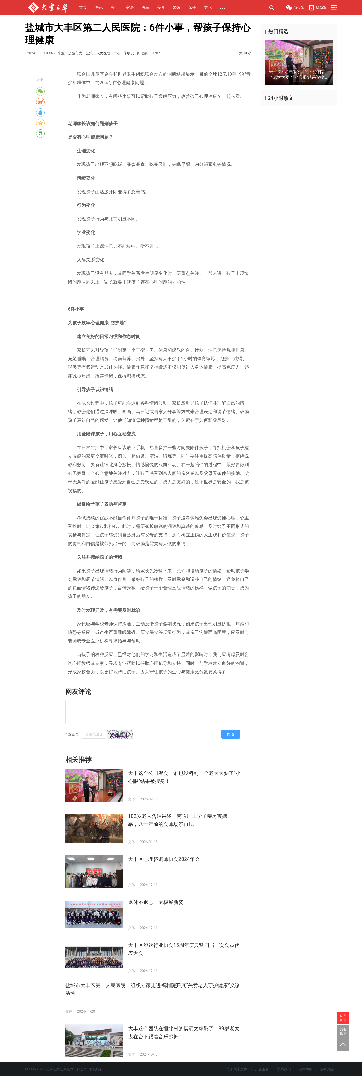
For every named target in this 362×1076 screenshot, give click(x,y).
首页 (83, 7)
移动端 (317, 8)
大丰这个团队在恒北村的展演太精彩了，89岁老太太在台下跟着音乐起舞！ (183, 1032)
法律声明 (306, 1069)
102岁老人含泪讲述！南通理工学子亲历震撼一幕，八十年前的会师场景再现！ (180, 820)
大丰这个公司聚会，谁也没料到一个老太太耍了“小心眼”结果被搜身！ (184, 777)
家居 (130, 7)
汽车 (146, 7)
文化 (208, 7)
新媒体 (295, 8)
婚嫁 (177, 7)
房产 (114, 7)
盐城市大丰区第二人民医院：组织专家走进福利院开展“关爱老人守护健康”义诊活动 (152, 989)
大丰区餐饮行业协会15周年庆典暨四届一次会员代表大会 (183, 949)
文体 (131, 799)
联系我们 (284, 1069)
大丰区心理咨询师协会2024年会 (164, 859)
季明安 (129, 53)
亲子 (192, 7)
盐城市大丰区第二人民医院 (89, 53)
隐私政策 (327, 1069)
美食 (161, 7)
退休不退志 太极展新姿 (156, 902)
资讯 (99, 7)
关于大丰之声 (236, 1069)
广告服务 (262, 1069)
